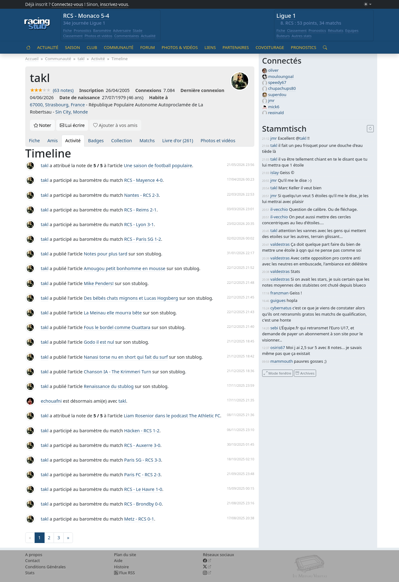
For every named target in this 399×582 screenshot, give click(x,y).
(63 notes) (52, 90)
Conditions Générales (45, 567)
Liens (210, 47)
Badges (96, 140)
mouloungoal (281, 76)
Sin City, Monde (71, 112)
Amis (52, 140)
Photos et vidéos (98, 35)
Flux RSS (124, 572)
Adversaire (122, 30)
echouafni (51, 401)
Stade (137, 30)
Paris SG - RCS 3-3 (142, 460)
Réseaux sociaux (218, 554)
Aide (118, 560)
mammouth (281, 361)
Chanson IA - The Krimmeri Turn (117, 372)
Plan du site (125, 554)
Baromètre (102, 30)
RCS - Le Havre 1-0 (143, 489)
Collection (121, 140)
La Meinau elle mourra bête (113, 313)
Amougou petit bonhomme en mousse (125, 268)
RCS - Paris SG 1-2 (142, 239)
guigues (278, 300)
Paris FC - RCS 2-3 (142, 475)
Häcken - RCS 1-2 (141, 431)
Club (92, 47)
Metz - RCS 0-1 (139, 519)
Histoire (121, 567)
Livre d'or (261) (177, 140)
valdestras (280, 244)
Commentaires (126, 35)
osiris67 (277, 347)
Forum (147, 47)
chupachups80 (282, 88)
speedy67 (277, 82)
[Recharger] (370, 129)
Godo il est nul (99, 342)
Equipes (351, 30)
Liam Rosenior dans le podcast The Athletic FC (172, 416)
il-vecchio (279, 209)
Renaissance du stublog (109, 386)
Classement (73, 35)
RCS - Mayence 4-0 (143, 180)
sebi (274, 328)
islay (274, 172)
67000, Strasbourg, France (57, 105)
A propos (33, 554)
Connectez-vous (67, 4)
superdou (277, 94)
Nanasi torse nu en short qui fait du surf (126, 357)
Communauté (118, 47)
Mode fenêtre (277, 373)
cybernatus (280, 308)
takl (45, 165)
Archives (305, 373)
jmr (271, 100)
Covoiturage (270, 47)
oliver (273, 70)
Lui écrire (72, 125)
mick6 (273, 106)
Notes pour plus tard (105, 254)
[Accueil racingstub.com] (37, 24)
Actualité (148, 35)
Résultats (336, 30)
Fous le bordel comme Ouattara (117, 327)
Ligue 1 (286, 15)
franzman (279, 293)
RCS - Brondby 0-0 (142, 504)
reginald (276, 112)
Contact (32, 560)
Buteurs (283, 35)
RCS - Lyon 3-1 (139, 224)
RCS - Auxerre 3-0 (142, 445)
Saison (72, 47)
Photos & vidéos (179, 47)
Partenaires (236, 47)
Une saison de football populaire (158, 165)
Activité (72, 140)
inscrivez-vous (114, 4)
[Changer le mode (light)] (367, 4)
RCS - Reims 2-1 (140, 210)
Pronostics (82, 30)
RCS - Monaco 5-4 (86, 15)
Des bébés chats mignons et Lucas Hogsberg (131, 298)
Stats (30, 572)
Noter (42, 125)
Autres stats (301, 35)
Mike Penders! (99, 283)
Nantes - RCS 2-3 (141, 195)
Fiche (67, 30)
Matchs (147, 140)
